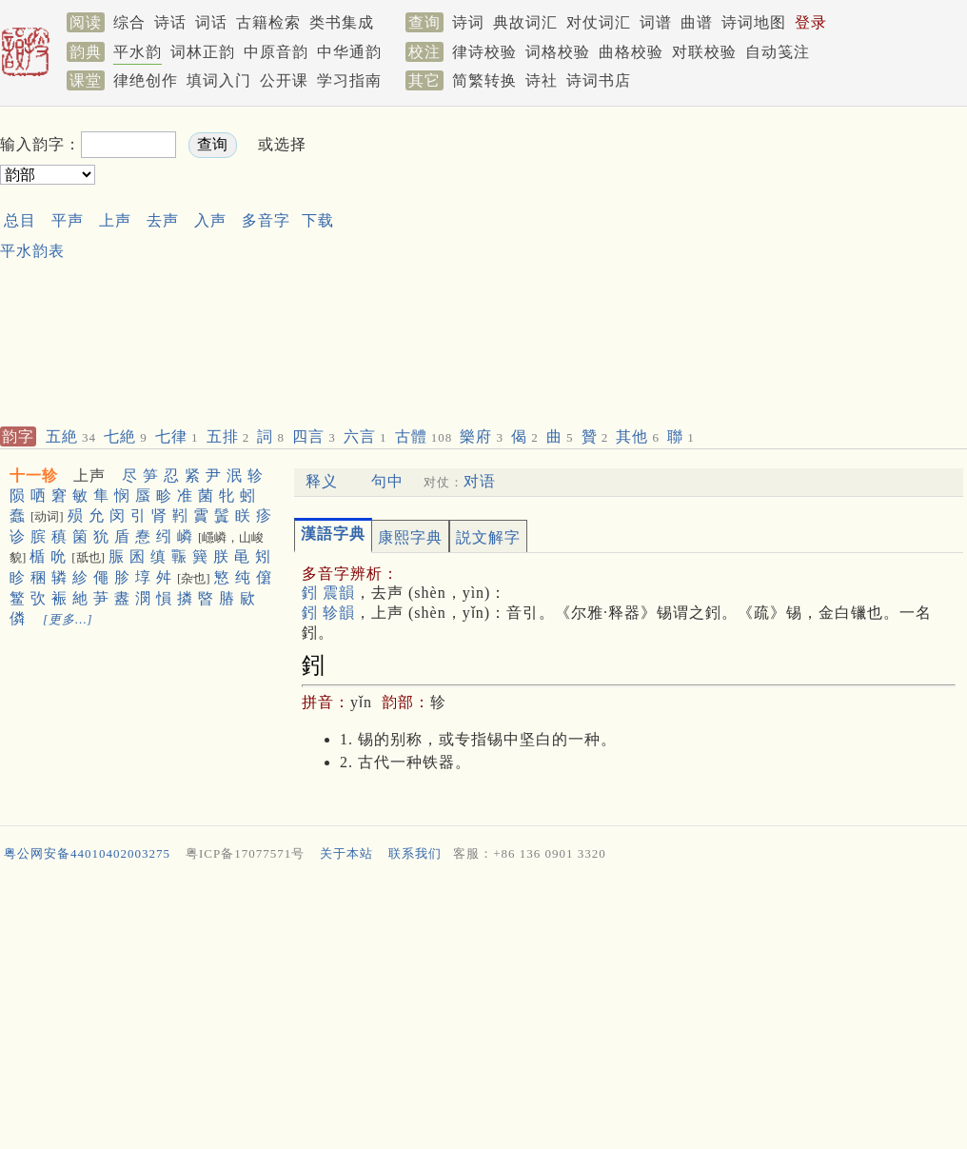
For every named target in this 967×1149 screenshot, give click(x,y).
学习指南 (349, 80)
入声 (210, 220)
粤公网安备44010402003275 (87, 853)
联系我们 (415, 853)
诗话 (170, 22)
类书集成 (341, 22)
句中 (387, 481)
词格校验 (557, 52)
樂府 (481, 436)
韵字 (18, 436)
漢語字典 (333, 533)
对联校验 (704, 52)
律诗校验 (484, 52)
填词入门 (219, 80)
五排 (228, 436)
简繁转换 (484, 80)
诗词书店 (598, 80)
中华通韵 (349, 52)
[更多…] (68, 619)
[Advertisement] (596, 262)
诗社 (541, 80)
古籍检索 (268, 22)
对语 (480, 481)
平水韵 (137, 52)
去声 (163, 220)
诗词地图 (753, 22)
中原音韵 (276, 52)
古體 (424, 436)
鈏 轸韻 (328, 612)
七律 (177, 436)
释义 (322, 481)
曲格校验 (631, 52)
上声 (115, 220)
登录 (811, 22)
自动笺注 (777, 52)
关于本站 (346, 853)
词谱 (656, 22)
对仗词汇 (598, 22)
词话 (211, 22)
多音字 (266, 220)
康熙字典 (410, 537)
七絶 (126, 436)
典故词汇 (525, 22)
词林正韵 (202, 52)
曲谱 (697, 22)
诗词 (468, 22)
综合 (129, 22)
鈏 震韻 (328, 592)
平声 (67, 220)
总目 (20, 220)
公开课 (284, 80)
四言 (314, 436)
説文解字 (488, 537)
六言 (365, 436)
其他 (638, 436)
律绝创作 (145, 80)
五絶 (71, 436)
